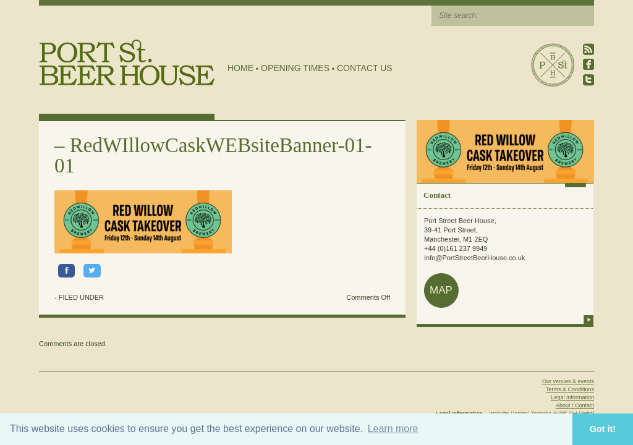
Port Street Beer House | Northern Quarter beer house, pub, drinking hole (127, 63)
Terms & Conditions (570, 389)
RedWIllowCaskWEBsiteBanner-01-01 (213, 155)
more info (588, 319)
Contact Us (365, 68)
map (441, 290)
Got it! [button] (603, 429)
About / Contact (575, 405)
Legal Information (572, 397)
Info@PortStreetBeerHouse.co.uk (474, 257)
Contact (437, 195)
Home (240, 68)
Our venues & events (568, 381)
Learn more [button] (393, 428)
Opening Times (295, 68)
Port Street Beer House (552, 65)
